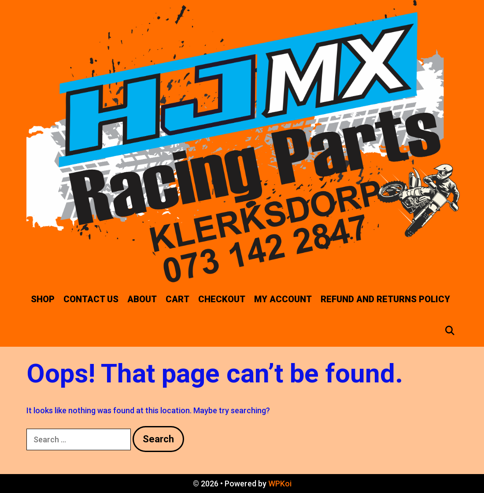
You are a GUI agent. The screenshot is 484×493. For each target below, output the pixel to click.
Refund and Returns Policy (385, 299)
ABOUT (142, 299)
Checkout (221, 299)
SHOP (43, 299)
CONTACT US (90, 299)
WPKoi (280, 483)
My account (283, 299)
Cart (177, 299)
